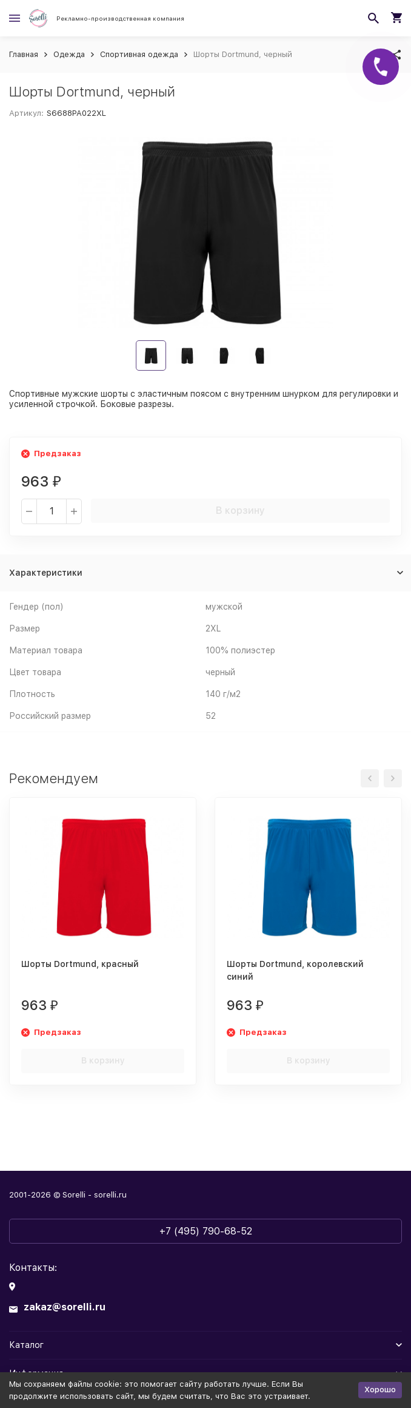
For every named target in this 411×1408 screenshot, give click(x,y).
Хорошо (380, 1389)
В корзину (240, 510)
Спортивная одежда (139, 54)
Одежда (69, 54)
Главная (23, 54)
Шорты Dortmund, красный (80, 964)
